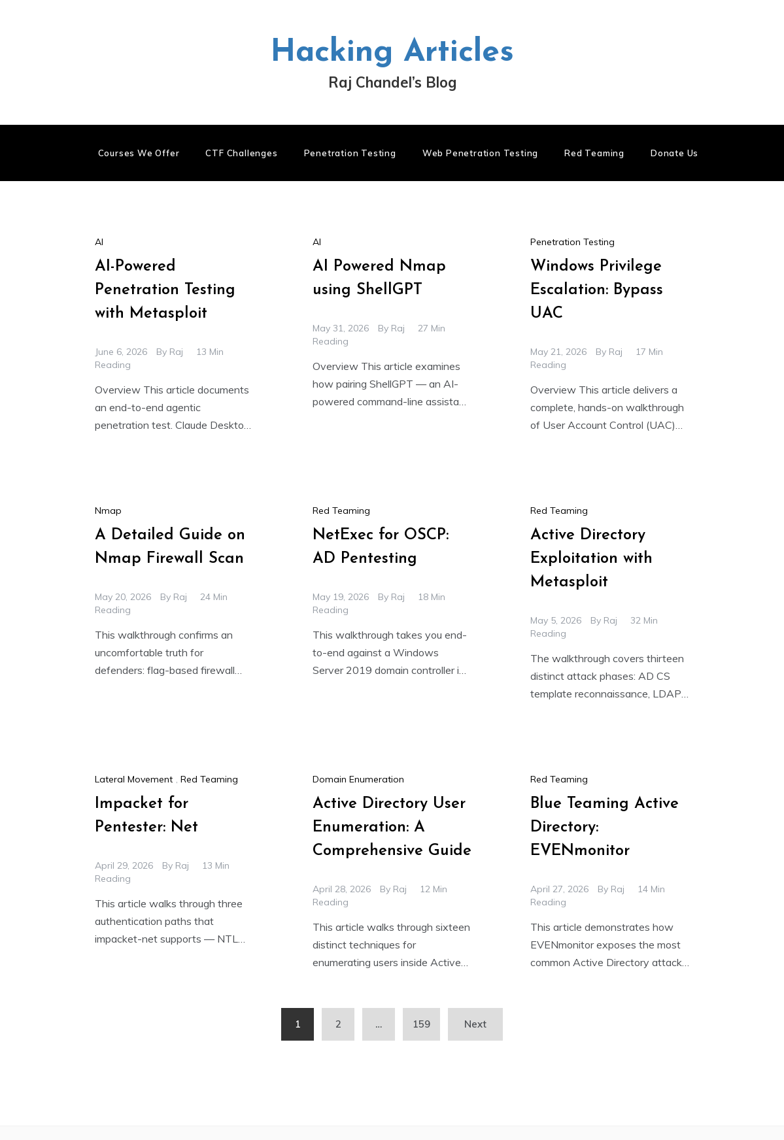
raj (176, 352)
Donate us (674, 153)
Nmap (108, 510)
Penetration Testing (350, 153)
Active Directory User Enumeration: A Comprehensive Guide (392, 827)
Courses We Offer (139, 153)
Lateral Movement (134, 779)
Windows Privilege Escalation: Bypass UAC (596, 290)
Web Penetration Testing (480, 153)
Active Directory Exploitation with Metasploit (591, 559)
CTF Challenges (241, 153)
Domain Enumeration (358, 779)
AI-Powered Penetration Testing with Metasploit (165, 290)
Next (475, 1024)
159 (421, 1024)
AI (99, 242)
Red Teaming (594, 153)
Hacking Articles (392, 53)
